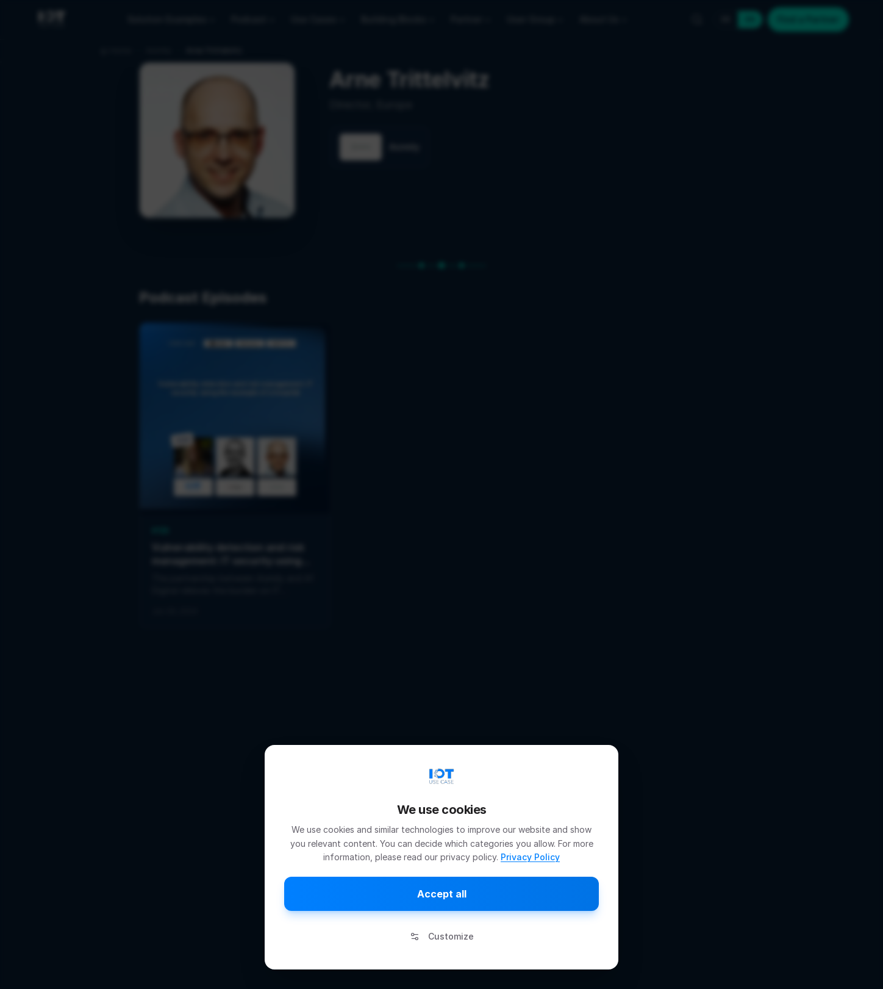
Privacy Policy (530, 857)
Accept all (442, 894)
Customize (442, 936)
